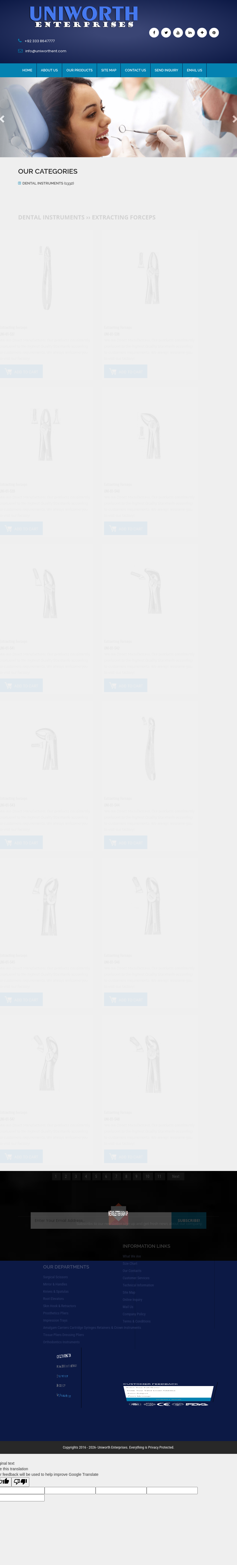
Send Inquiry (166, 70)
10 (148, 1183)
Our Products (79, 70)
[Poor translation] (20, 1482)
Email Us (194, 70)
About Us (49, 70)
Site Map (108, 70)
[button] (18, 117)
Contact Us (135, 70)
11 (160, 1183)
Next (176, 1183)
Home (27, 70)
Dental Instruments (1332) (48, 183)
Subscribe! (189, 1213)
